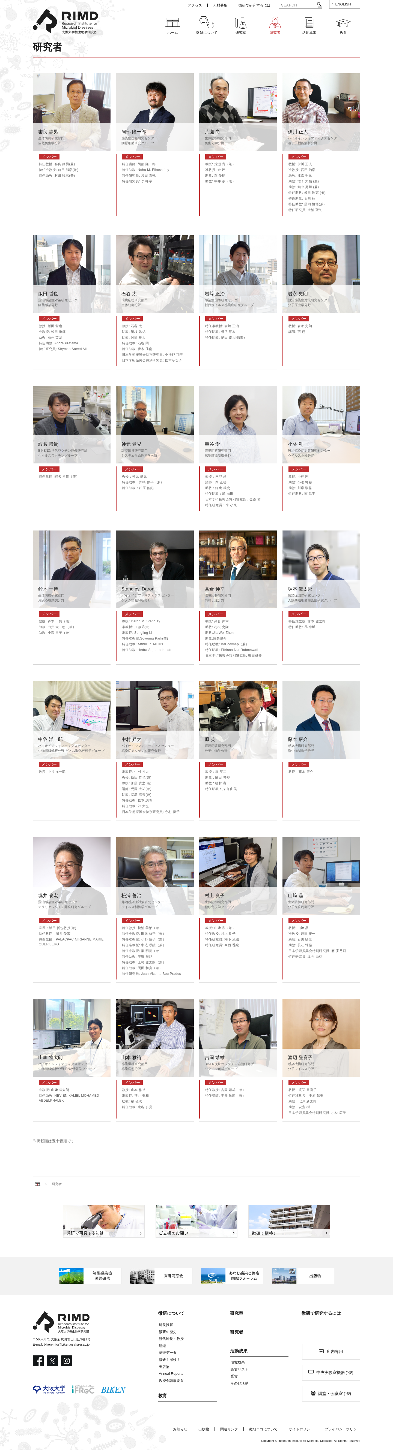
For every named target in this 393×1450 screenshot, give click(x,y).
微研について (171, 1313)
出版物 (164, 1367)
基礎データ (168, 1352)
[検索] (296, 6)
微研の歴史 (168, 1332)
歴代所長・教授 (171, 1339)
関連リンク (229, 1429)
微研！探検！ (169, 1360)
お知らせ (180, 1429)
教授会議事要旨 (171, 1381)
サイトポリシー (301, 1429)
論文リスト (239, 1369)
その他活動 (239, 1383)
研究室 (236, 1313)
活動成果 (239, 1351)
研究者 (236, 1332)
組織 (162, 1346)
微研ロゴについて (263, 1429)
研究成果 (238, 1362)
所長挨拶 (166, 1325)
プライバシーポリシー (342, 1429)
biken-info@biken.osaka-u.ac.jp (67, 1344)
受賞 (234, 1376)
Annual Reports (171, 1373)
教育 (162, 1395)
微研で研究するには (321, 1313)
